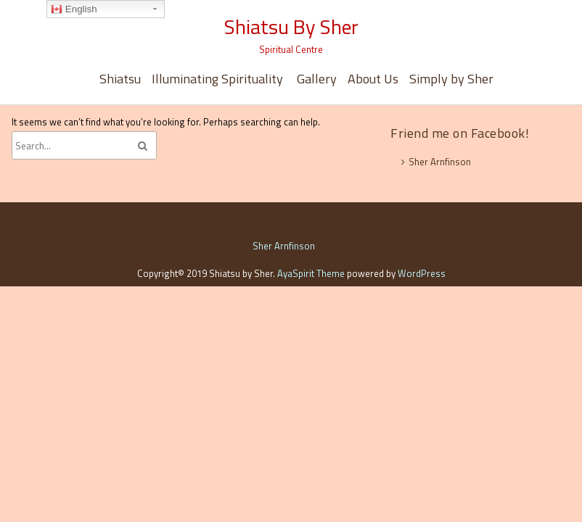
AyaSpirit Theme (311, 273)
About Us (373, 78)
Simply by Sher (451, 78)
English (74, 9)
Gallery (317, 78)
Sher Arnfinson (440, 161)
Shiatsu (120, 78)
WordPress (422, 273)
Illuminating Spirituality (219, 78)
